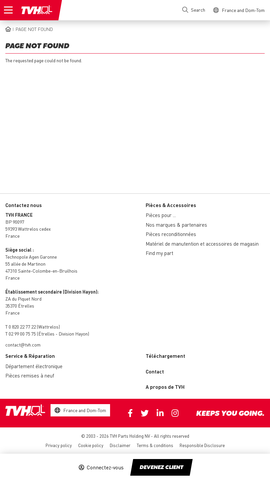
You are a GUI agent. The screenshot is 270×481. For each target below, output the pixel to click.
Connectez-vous (105, 467)
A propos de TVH (165, 386)
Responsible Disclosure (202, 445)
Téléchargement (165, 356)
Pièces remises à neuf (29, 375)
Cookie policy (90, 445)
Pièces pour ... (161, 215)
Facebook (130, 413)
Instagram (175, 413)
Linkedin (160, 413)
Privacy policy (59, 445)
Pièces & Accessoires (171, 205)
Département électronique (34, 366)
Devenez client (161, 467)
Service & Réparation (30, 356)
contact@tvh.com (23, 345)
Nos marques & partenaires (176, 224)
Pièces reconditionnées (171, 234)
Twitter (144, 413)
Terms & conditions (155, 445)
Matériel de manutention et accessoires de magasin (202, 243)
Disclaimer (120, 445)
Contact (155, 371)
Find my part (159, 253)
